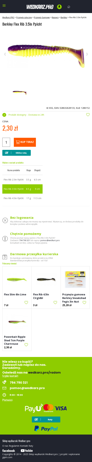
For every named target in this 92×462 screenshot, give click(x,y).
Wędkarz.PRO (8, 17)
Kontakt (24, 445)
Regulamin (14, 445)
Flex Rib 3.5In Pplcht (77, 17)
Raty (31, 445)
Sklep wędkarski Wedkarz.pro (43, 454)
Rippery (55, 17)
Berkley (64, 17)
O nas (5, 445)
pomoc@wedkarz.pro (50, 240)
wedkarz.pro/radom (44, 372)
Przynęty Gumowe (42, 17)
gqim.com (7, 457)
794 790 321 (24, 240)
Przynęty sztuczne (24, 17)
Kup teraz (25, 142)
